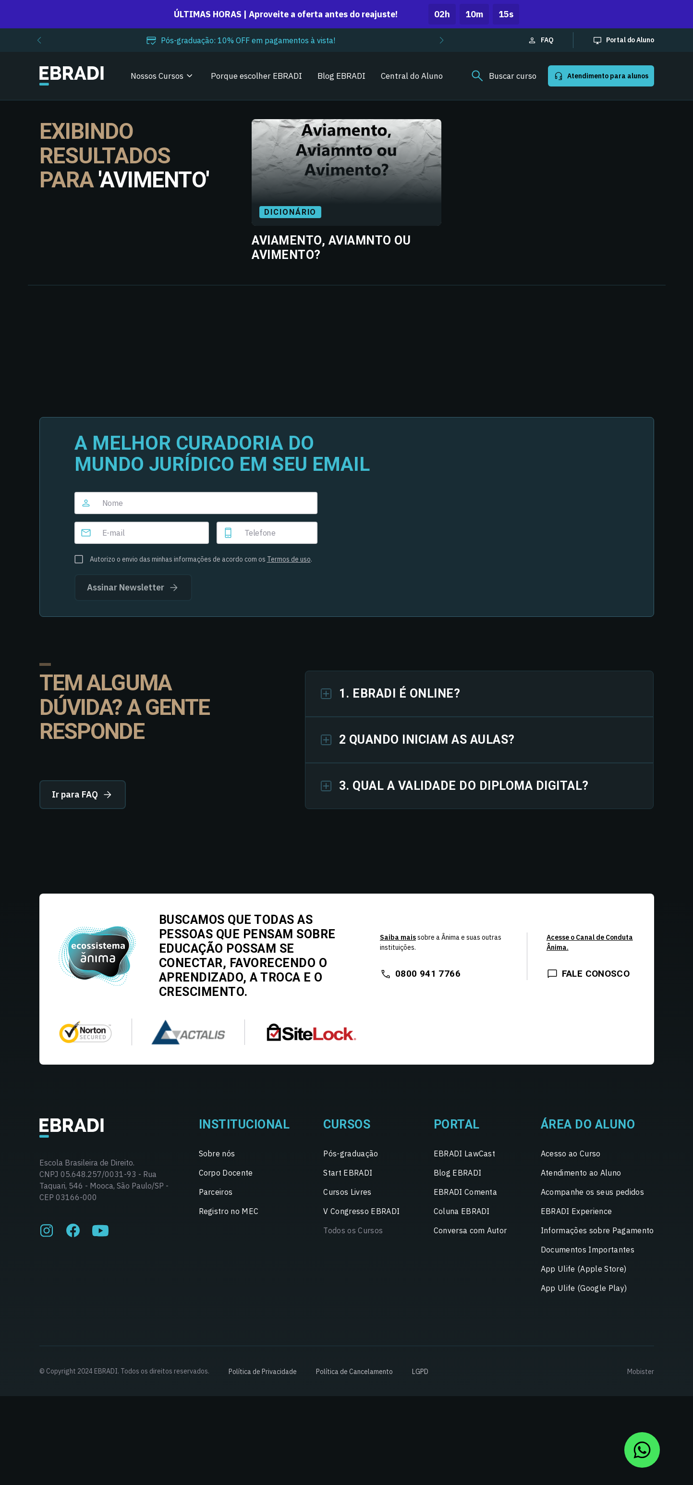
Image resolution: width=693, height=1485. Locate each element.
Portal (457, 1124)
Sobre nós (217, 1153)
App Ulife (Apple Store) (583, 1269)
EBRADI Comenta (465, 1192)
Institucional (244, 1124)
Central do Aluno (412, 76)
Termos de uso (289, 559)
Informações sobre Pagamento (597, 1230)
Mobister (640, 1371)
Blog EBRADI (341, 76)
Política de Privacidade (263, 1371)
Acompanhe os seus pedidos (592, 1192)
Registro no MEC (229, 1211)
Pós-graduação (350, 1153)
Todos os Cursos (353, 1230)
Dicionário (290, 212)
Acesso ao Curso (571, 1153)
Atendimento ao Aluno (581, 1173)
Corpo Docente (226, 1173)
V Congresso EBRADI (361, 1211)
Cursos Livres (347, 1192)
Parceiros (216, 1192)
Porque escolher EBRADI (256, 76)
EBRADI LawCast (464, 1153)
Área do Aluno (588, 1124)
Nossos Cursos (157, 76)
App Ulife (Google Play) (584, 1288)
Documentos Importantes (587, 1249)
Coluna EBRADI (462, 1211)
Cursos (346, 1124)
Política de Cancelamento (354, 1371)
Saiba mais (398, 937)
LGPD (420, 1371)
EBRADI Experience (576, 1211)
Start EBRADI (347, 1173)
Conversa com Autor (470, 1230)
